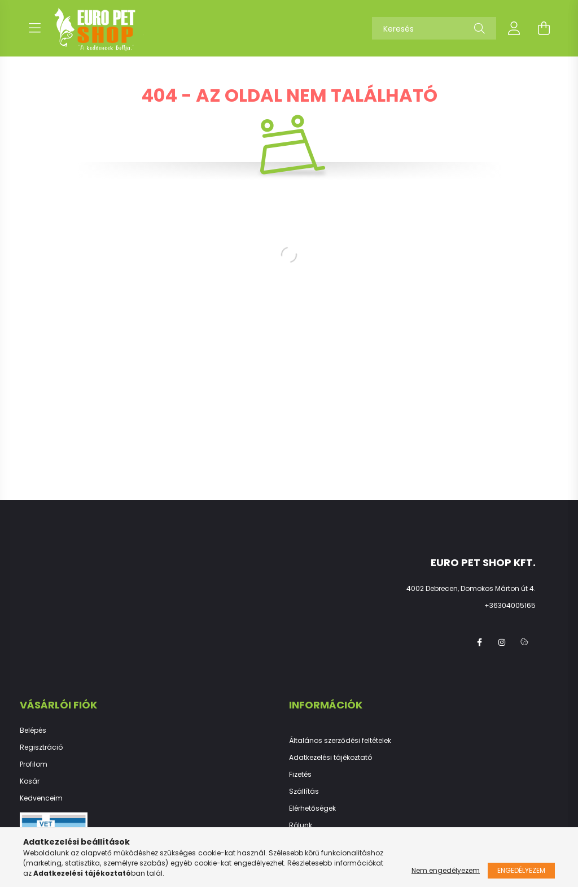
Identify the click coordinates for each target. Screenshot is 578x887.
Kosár (30, 781)
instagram (502, 642)
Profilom (33, 764)
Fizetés (300, 775)
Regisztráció (41, 747)
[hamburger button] (34, 28)
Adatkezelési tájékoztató (330, 758)
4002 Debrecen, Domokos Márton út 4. (471, 588)
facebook (479, 642)
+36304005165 (510, 605)
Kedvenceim (41, 798)
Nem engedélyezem (445, 870)
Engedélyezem (521, 870)
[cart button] (543, 28)
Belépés (33, 730)
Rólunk (300, 825)
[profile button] (514, 28)
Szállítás (304, 791)
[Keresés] (434, 28)
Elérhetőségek (312, 808)
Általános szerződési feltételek (340, 741)
